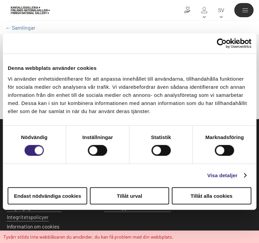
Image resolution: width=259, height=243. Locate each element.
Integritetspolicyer (28, 217)
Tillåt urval (129, 195)
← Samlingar (20, 27)
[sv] (221, 10)
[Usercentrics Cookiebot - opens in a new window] (221, 43)
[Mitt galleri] (204, 10)
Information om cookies (33, 226)
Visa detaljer (222, 175)
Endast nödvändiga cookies (47, 195)
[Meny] (244, 10)
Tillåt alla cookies (212, 195)
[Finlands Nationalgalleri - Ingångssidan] (30, 10)
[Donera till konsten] (187, 10)
